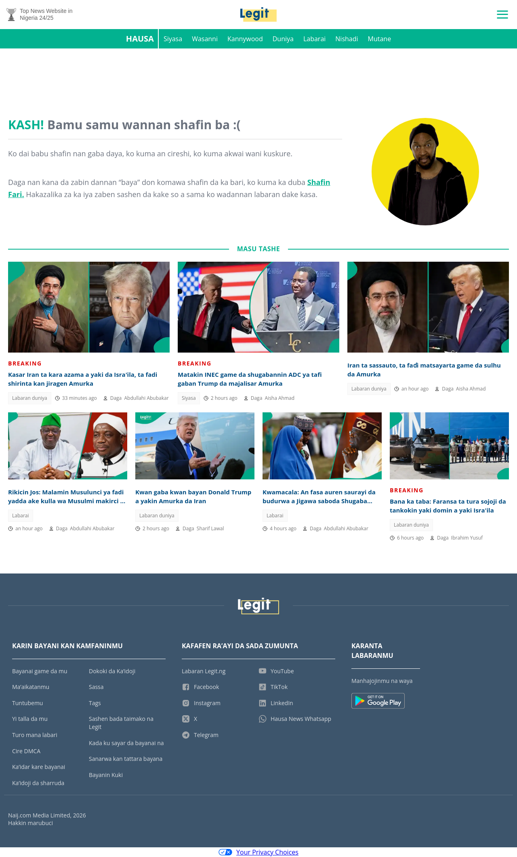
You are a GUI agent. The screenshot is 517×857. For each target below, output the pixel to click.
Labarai (314, 38)
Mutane (379, 38)
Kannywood (245, 38)
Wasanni (205, 38)
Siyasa (173, 38)
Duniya (283, 38)
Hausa (140, 38)
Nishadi (346, 38)
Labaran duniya (29, 398)
